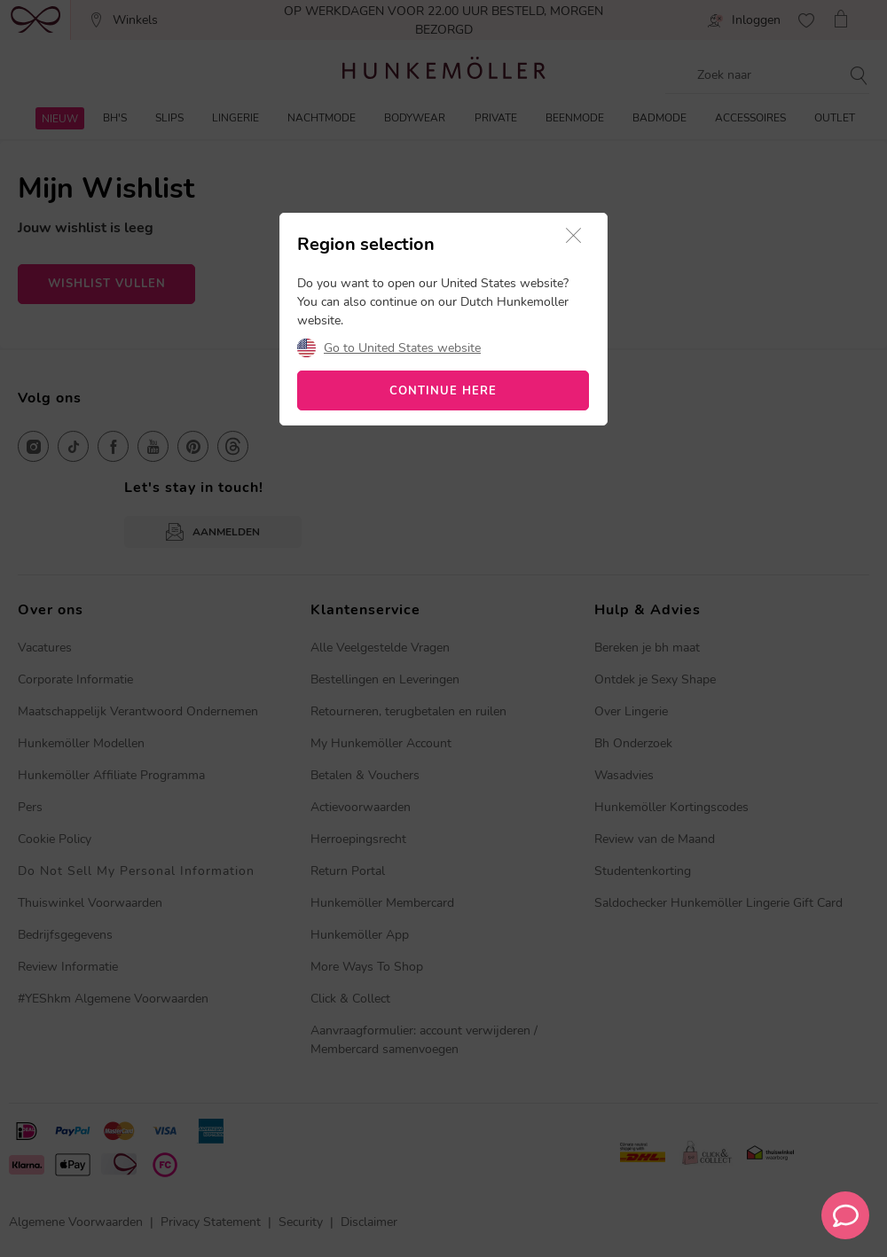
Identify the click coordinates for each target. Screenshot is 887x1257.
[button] (573, 237)
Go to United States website (402, 348)
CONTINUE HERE (443, 391)
